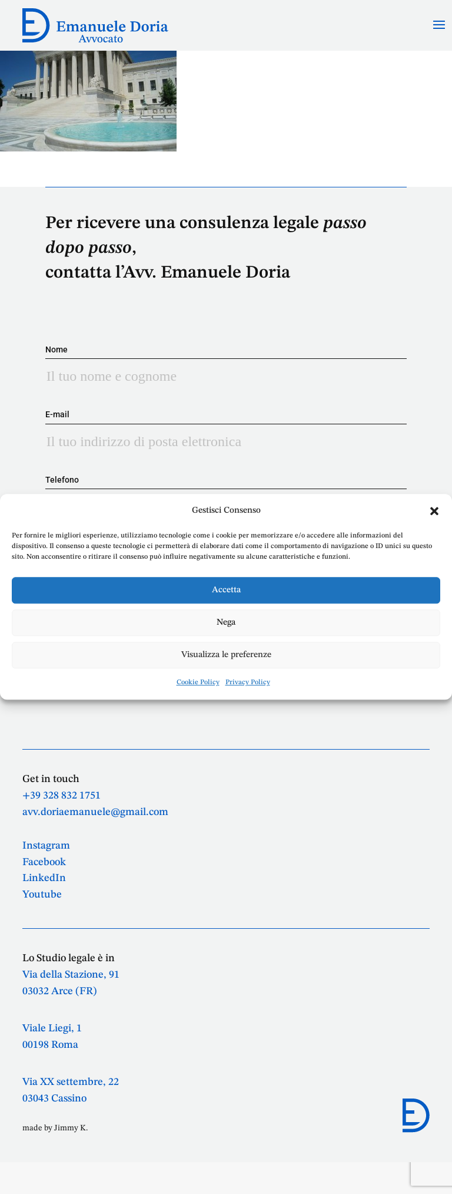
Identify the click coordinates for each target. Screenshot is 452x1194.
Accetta (226, 590)
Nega (226, 622)
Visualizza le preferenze (226, 655)
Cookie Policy (198, 683)
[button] (434, 511)
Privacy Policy (247, 683)
